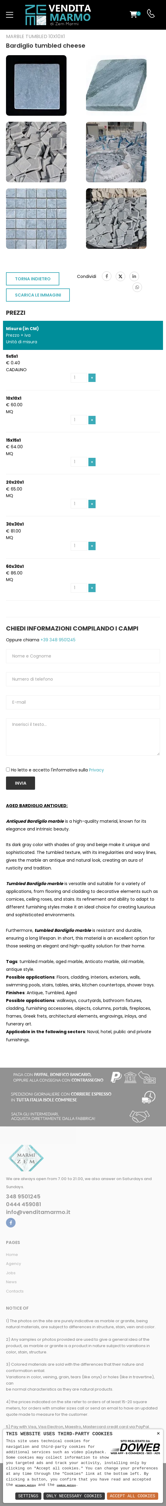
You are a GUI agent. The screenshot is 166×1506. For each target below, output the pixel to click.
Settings (28, 1496)
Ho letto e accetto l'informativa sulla (57, 770)
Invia (20, 783)
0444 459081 (23, 1204)
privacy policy (25, 1485)
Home (12, 1254)
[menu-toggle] (9, 15)
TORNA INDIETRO (33, 279)
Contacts (15, 1291)
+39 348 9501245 (57, 640)
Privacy (96, 770)
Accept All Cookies (132, 1496)
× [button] (158, 1433)
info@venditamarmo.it (38, 1212)
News (11, 1282)
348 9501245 (23, 1196)
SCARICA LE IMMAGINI (38, 295)
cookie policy (66, 1485)
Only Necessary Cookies (74, 1496)
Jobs (11, 1273)
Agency (13, 1263)
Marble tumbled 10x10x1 (35, 36)
